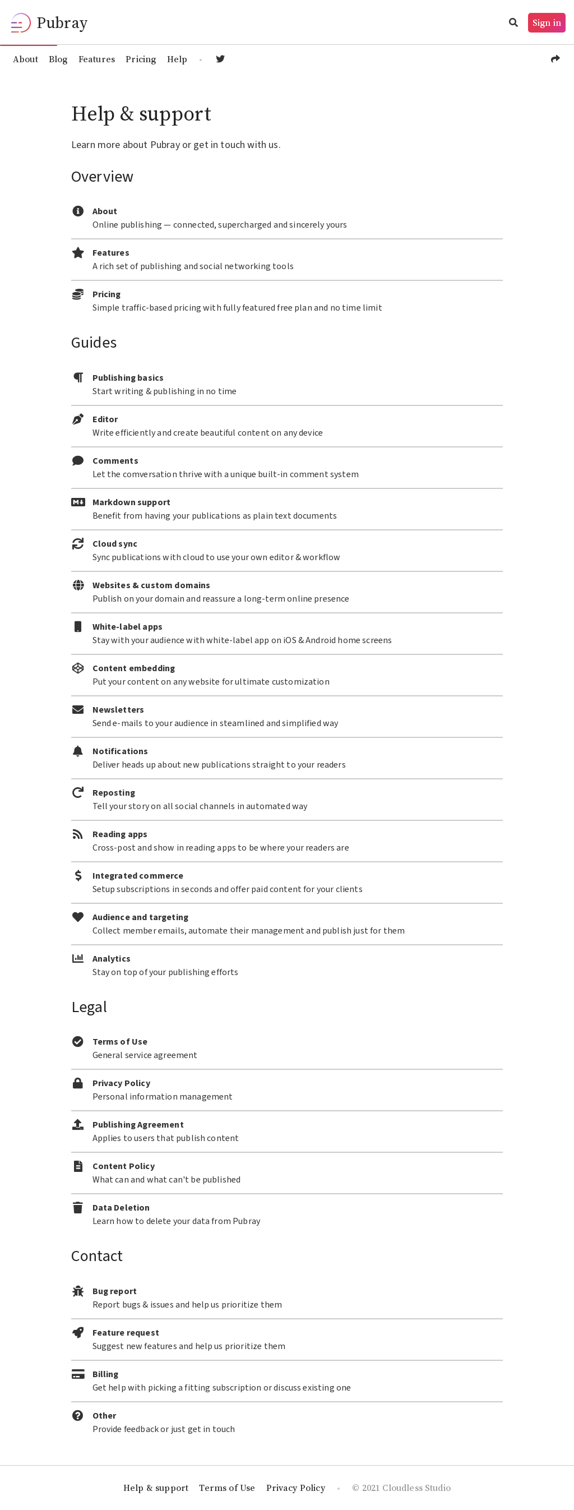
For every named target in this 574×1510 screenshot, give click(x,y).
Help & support (155, 1487)
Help (177, 59)
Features (96, 59)
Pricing (141, 59)
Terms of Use (227, 1487)
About (25, 59)
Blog (58, 59)
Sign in (547, 22)
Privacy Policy (295, 1487)
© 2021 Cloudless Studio (401, 1487)
